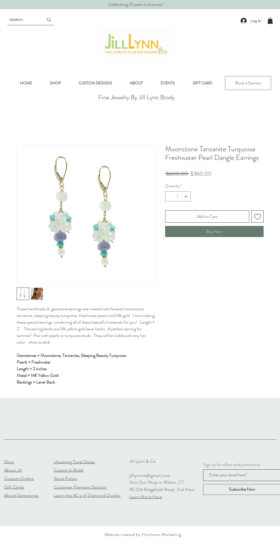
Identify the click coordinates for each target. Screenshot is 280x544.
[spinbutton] (178, 196)
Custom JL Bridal (68, 470)
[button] (270, 20)
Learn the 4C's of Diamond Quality (87, 495)
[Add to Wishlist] (257, 216)
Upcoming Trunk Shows (74, 462)
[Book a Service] (248, 83)
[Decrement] (169, 196)
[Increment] (186, 196)
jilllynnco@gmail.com (149, 475)
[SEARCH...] (22, 19)
